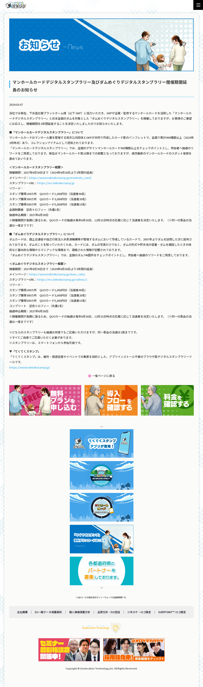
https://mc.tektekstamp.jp (55, 183)
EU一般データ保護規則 (48, 612)
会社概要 (22, 612)
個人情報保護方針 (79, 612)
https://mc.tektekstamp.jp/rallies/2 (62, 279)
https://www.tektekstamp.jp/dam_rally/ (57, 274)
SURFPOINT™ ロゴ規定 (172, 612)
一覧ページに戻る (103, 376)
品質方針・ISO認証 (108, 612)
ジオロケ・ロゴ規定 (139, 612)
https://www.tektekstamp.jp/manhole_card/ (60, 178)
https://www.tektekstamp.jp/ (29, 367)
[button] (101, 426)
